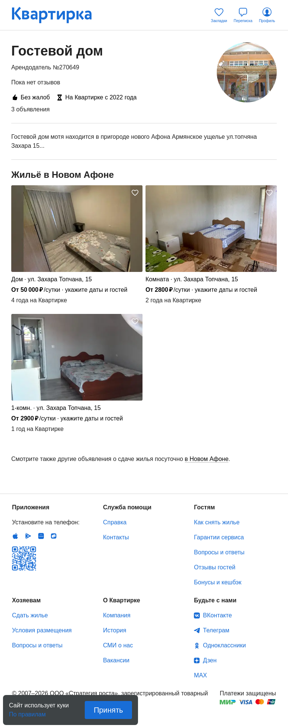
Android (28, 536)
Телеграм (216, 630)
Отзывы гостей (214, 567)
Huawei (41, 536)
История (114, 630)
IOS (15, 536)
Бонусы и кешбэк (217, 582)
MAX (200, 675)
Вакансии (116, 660)
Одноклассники (224, 645)
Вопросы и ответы (219, 552)
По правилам (27, 712)
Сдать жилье (30, 615)
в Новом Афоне (207, 459)
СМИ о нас (118, 645)
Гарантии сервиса (219, 537)
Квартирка (57, 15)
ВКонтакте (217, 615)
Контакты (116, 537)
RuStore (53, 536)
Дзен (209, 660)
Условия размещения (42, 630)
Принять (108, 710)
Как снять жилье (216, 522)
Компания (116, 615)
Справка (115, 522)
